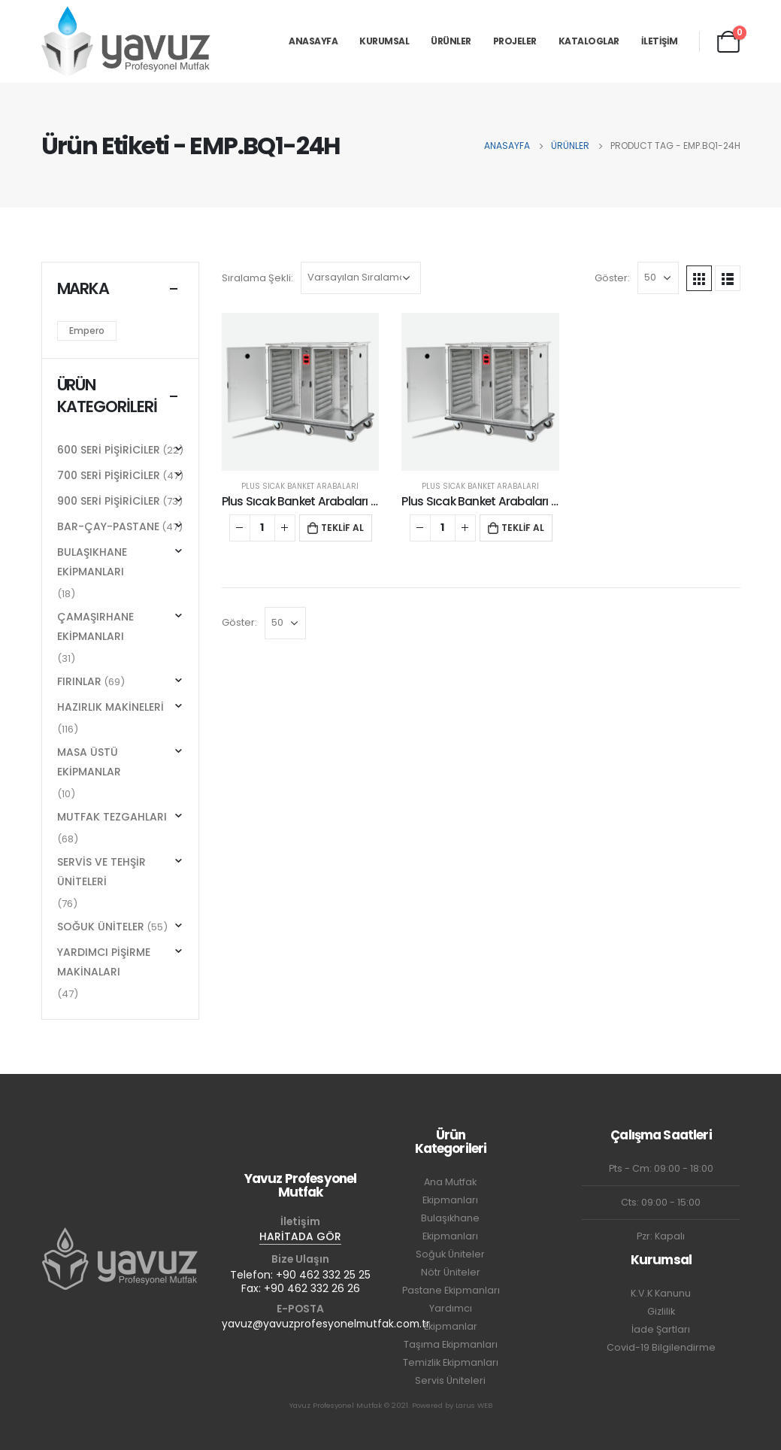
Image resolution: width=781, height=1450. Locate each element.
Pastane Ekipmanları (451, 1290)
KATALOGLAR (589, 41)
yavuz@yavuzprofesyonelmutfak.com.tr (326, 1323)
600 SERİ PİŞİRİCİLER (108, 449)
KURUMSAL (384, 41)
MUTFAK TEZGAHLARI (112, 816)
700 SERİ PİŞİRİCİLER (108, 475)
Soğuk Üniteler (450, 1254)
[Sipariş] (361, 278)
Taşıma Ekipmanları (451, 1344)
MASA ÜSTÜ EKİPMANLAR (89, 762)
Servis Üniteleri (450, 1380)
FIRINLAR (79, 681)
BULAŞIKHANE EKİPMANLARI (92, 562)
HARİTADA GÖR (300, 1236)
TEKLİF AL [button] (342, 527)
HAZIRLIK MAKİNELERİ (110, 706)
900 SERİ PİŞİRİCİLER (108, 500)
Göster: (612, 278)
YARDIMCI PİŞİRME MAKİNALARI (103, 962)
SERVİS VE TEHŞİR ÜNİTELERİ (101, 871)
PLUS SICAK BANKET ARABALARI (300, 486)
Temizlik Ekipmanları (450, 1362)
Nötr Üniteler (450, 1272)
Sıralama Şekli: (257, 278)
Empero (86, 330)
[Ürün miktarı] (262, 527)
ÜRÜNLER (451, 41)
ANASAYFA (313, 41)
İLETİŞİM (659, 41)
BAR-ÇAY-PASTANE (108, 526)
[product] (301, 392)
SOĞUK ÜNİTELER (100, 926)
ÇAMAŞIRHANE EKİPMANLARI (95, 626)
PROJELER (515, 41)
